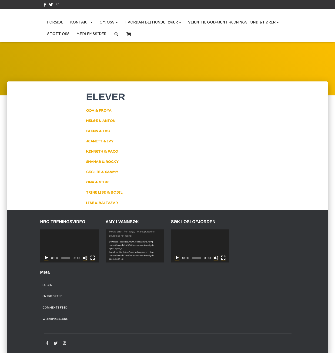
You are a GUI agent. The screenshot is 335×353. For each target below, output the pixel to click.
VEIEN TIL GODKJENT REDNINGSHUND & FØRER (233, 22)
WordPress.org (55, 319)
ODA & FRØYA (99, 110)
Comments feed (55, 307)
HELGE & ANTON (101, 120)
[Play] (46, 258)
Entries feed (53, 296)
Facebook (45, 5)
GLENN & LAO (98, 130)
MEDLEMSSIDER (92, 33)
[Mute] (85, 258)
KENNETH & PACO (103, 151)
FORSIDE (55, 22)
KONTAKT (81, 22)
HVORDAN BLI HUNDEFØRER (153, 22)
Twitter (51, 5)
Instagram (57, 5)
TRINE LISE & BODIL (105, 192)
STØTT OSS (58, 33)
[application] (69, 245)
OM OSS (109, 22)
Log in (47, 285)
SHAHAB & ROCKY (103, 161)
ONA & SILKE (98, 182)
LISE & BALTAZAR (103, 202)
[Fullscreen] (92, 258)
